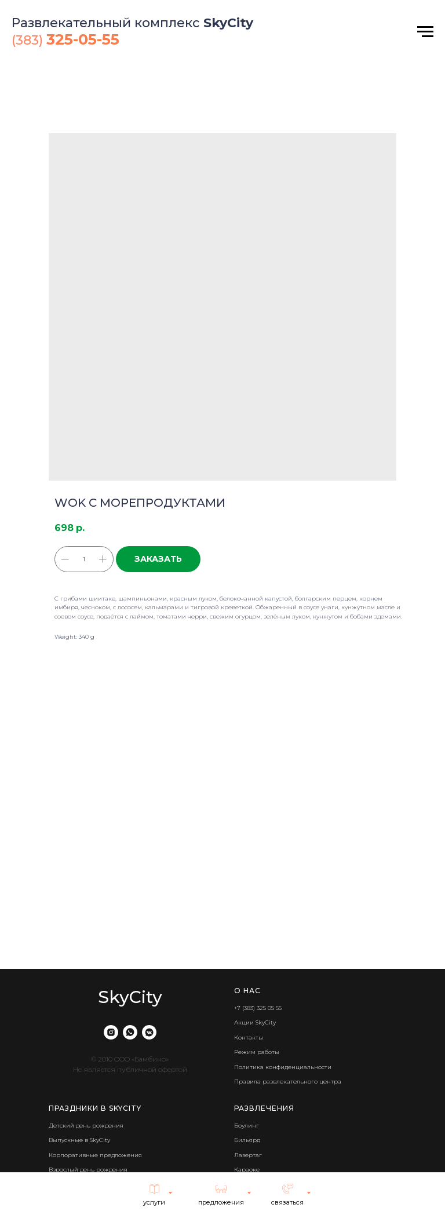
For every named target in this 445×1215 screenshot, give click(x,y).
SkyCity (228, 23)
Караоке (247, 1169)
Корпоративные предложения (95, 1155)
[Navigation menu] (425, 32)
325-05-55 (82, 39)
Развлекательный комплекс (107, 23)
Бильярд (247, 1140)
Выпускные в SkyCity (79, 1140)
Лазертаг (248, 1155)
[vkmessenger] (149, 1032)
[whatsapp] (130, 1032)
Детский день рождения (86, 1125)
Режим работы (256, 1052)
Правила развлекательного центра (287, 1081)
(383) (29, 40)
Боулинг (246, 1125)
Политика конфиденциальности (282, 1067)
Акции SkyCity (255, 1022)
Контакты (248, 1037)
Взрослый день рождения (88, 1169)
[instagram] (111, 1032)
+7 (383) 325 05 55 (258, 1008)
